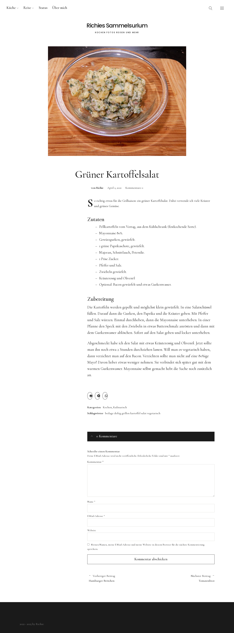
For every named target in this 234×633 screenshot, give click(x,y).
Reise (27, 8)
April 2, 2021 (114, 188)
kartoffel (135, 413)
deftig (117, 413)
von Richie (97, 188)
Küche (11, 8)
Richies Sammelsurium (117, 26)
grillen (126, 413)
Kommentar (95, 462)
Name (91, 501)
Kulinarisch (120, 407)
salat (143, 413)
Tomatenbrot (183, 578)
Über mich (59, 8)
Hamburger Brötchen (118, 578)
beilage (109, 413)
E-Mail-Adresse (96, 516)
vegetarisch (153, 413)
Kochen (107, 407)
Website (91, 530)
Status (43, 8)
